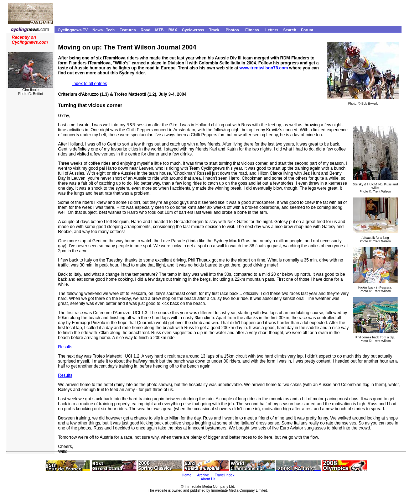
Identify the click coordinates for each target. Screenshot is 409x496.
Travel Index (224, 475)
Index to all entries (89, 83)
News (98, 30)
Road (146, 30)
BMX (173, 30)
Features (127, 30)
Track (214, 30)
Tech (110, 30)
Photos (232, 30)
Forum (307, 30)
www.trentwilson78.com (263, 67)
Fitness (252, 30)
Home (186, 475)
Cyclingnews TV (73, 30)
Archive (203, 475)
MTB (159, 30)
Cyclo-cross (193, 30)
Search (289, 30)
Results (65, 346)
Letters (272, 30)
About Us (208, 479)
